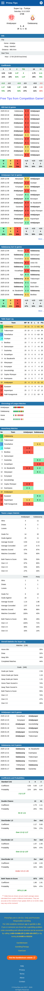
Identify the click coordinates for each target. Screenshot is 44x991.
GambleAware (22, 943)
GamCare (22, 951)
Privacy (22, 970)
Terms (22, 974)
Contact (22, 981)
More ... (41, 239)
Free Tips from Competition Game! (22, 98)
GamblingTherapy (22, 947)
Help (22, 966)
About (22, 978)
